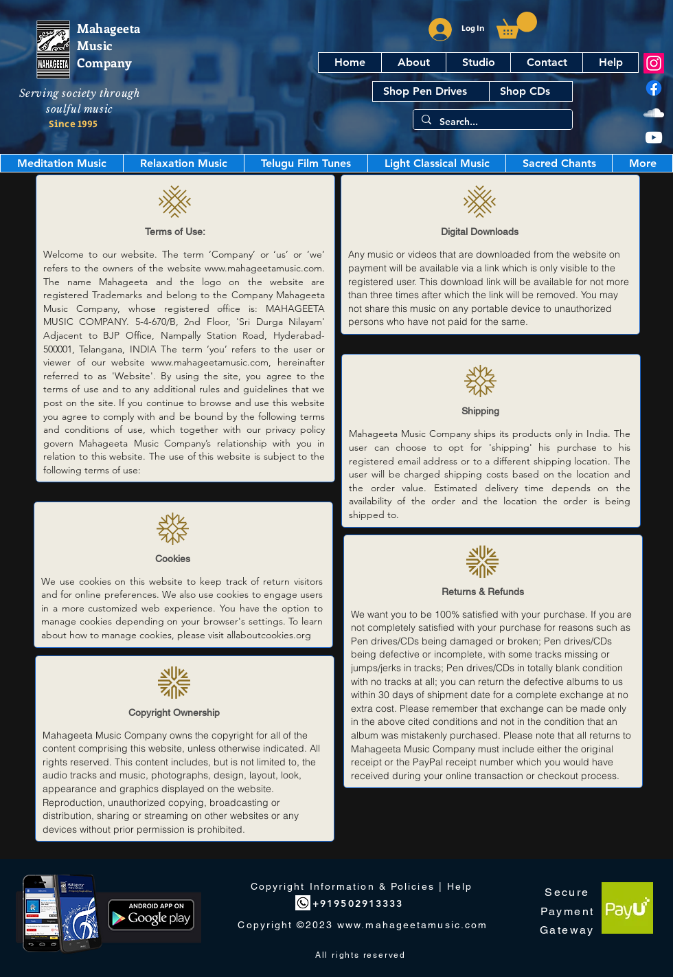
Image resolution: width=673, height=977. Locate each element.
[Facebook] (653, 88)
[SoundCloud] (653, 112)
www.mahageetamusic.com (263, 268)
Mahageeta (109, 28)
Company (105, 62)
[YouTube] (653, 137)
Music (95, 45)
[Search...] (491, 122)
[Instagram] (653, 63)
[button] (517, 25)
